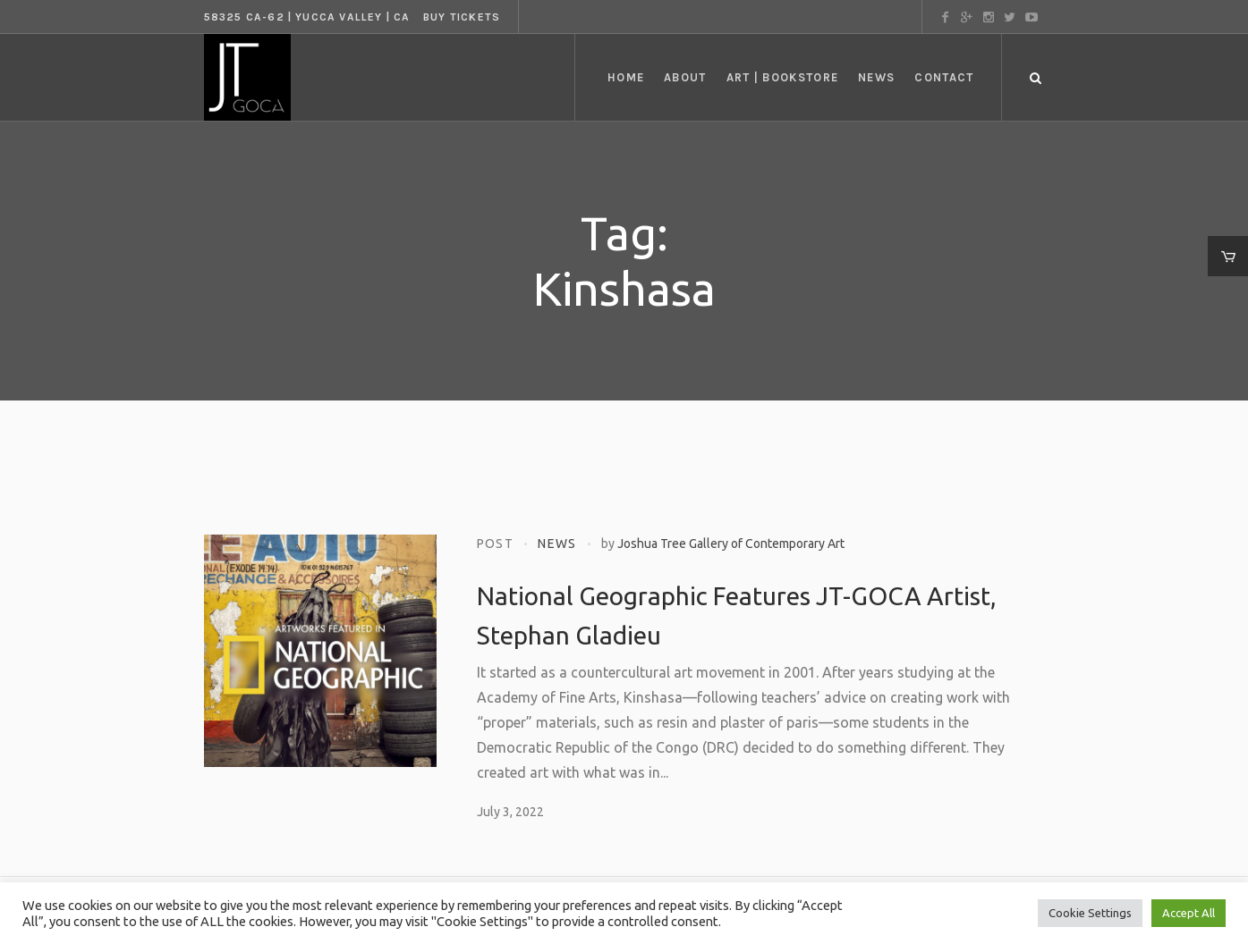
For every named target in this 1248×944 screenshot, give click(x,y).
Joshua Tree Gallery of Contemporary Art (731, 543)
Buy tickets (461, 17)
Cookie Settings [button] (1090, 912)
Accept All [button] (1188, 912)
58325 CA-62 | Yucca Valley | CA (307, 17)
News (557, 543)
